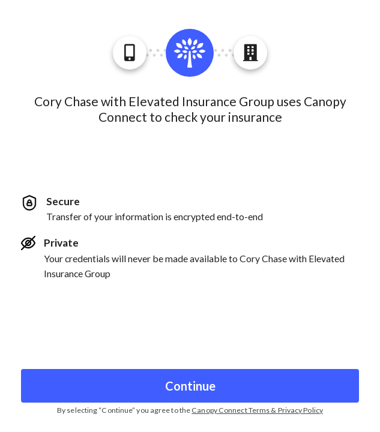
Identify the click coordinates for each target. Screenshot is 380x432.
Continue (190, 386)
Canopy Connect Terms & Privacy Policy (257, 410)
